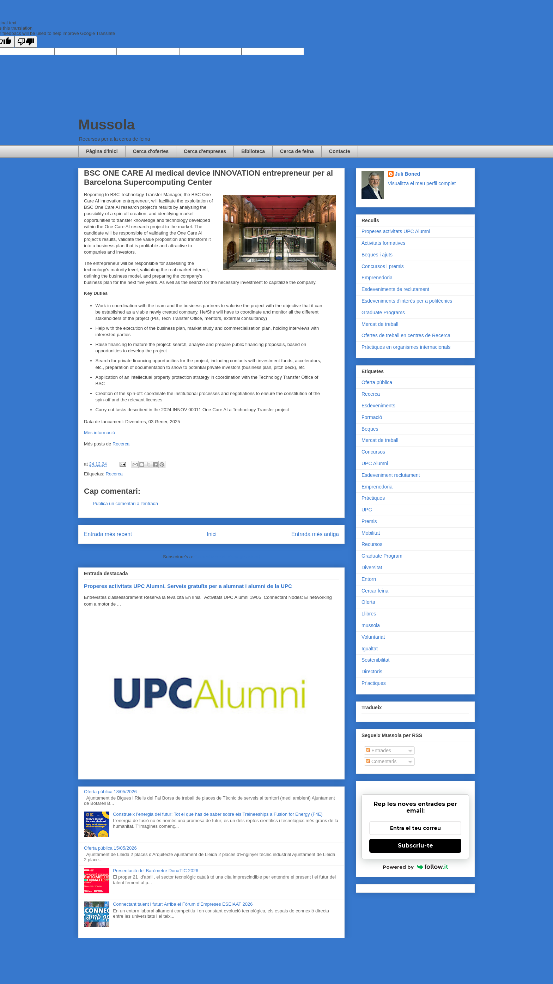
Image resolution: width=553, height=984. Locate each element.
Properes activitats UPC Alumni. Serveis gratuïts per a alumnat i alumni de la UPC (188, 586)
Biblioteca (253, 151)
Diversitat (371, 567)
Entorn (368, 579)
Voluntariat (373, 637)
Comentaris (381, 761)
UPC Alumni (374, 463)
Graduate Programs (383, 312)
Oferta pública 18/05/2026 (110, 791)
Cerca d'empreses (205, 151)
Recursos (371, 544)
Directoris (371, 671)
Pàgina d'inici (102, 151)
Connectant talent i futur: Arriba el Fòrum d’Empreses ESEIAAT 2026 (183, 904)
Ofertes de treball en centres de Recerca (405, 335)
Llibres (368, 613)
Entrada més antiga (315, 534)
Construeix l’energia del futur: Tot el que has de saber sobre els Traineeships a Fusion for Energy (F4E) (217, 814)
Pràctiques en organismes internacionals (405, 347)
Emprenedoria (377, 277)
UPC (366, 509)
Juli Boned (407, 174)
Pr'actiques (373, 683)
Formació (371, 417)
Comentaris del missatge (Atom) (227, 556)
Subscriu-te (415, 845)
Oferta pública (376, 382)
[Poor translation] (25, 42)
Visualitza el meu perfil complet (422, 183)
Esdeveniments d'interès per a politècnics (406, 301)
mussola (370, 625)
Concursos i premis (382, 266)
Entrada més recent (108, 534)
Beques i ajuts (377, 254)
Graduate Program (381, 556)
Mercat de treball (379, 324)
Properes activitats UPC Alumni (395, 231)
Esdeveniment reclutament (390, 475)
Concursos (373, 452)
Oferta (368, 602)
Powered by (415, 867)
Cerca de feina (297, 151)
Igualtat (369, 648)
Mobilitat (370, 533)
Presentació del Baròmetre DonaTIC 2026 (155, 870)
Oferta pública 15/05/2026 (110, 848)
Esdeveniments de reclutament (395, 289)
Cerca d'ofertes (151, 151)
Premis (369, 521)
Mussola (106, 124)
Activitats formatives (383, 243)
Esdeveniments (378, 405)
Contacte (339, 151)
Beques (369, 429)
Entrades (378, 750)
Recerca (121, 444)
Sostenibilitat (375, 660)
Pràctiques (373, 498)
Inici (212, 534)
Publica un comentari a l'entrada (125, 503)
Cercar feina (374, 591)
